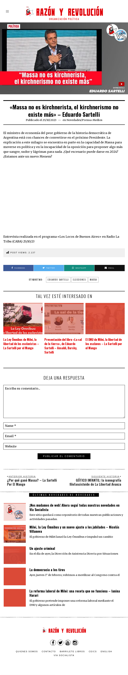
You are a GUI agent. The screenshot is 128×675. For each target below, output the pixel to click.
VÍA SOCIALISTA (64, 655)
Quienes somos (27, 651)
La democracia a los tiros (47, 569)
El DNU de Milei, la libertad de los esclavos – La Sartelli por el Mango (103, 343)
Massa (93, 279)
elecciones (79, 279)
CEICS (93, 651)
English (106, 651)
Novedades (73, 120)
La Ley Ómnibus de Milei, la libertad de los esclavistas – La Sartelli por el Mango (21, 343)
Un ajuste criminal (42, 548)
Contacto (49, 651)
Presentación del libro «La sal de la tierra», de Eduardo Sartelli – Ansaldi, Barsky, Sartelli (63, 345)
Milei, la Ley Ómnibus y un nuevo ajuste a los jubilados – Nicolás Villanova (74, 528)
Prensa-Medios (92, 120)
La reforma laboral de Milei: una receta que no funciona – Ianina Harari (74, 592)
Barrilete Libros (72, 651)
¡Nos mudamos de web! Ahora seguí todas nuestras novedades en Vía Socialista (74, 507)
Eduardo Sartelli (58, 279)
